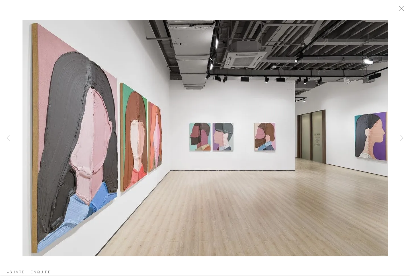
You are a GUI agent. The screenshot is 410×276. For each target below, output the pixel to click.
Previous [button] (8, 138)
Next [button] (401, 138)
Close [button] (400, 10)
